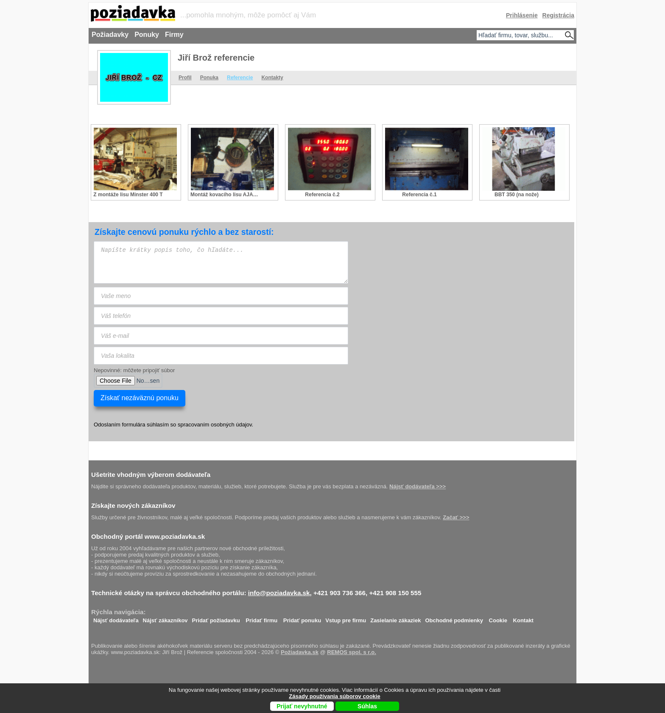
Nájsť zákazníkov (165, 618)
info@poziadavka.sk (279, 592)
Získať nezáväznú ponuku (140, 397)
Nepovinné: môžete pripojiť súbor (134, 370)
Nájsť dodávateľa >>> (417, 486)
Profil (185, 78)
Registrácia (558, 15)
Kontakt (523, 618)
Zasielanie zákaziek (395, 618)
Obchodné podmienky (454, 618)
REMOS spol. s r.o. (351, 652)
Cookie (498, 618)
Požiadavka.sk (300, 652)
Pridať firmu (261, 618)
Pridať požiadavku (216, 618)
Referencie (240, 78)
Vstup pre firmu (345, 618)
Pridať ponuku (302, 618)
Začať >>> (456, 517)
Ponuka (209, 78)
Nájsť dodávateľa (116, 618)
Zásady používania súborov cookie (334, 696)
